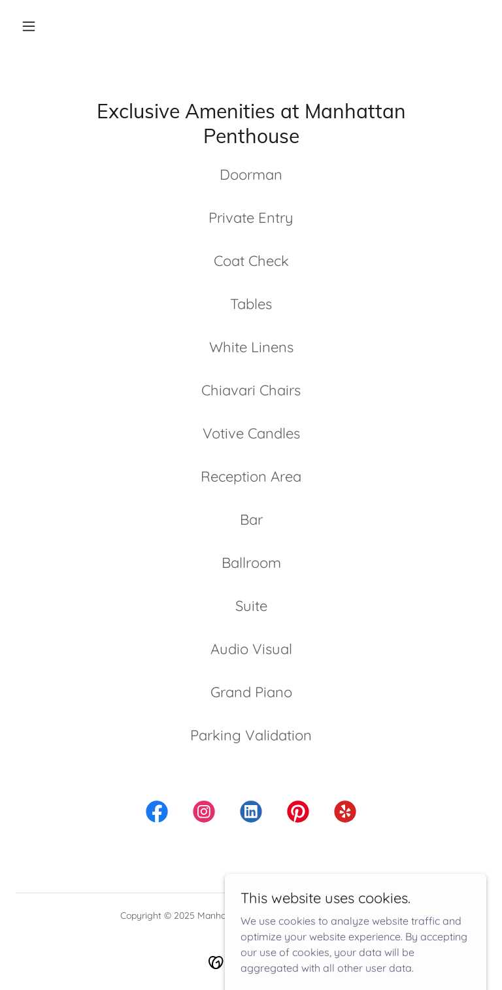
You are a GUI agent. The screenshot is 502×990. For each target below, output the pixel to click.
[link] (156, 814)
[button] (29, 26)
